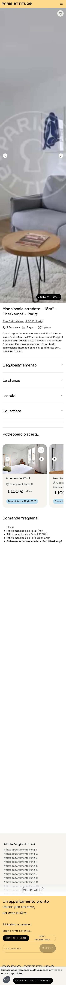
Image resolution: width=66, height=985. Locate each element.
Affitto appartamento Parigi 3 (21, 857)
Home (10, 527)
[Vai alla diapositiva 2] (25, 467)
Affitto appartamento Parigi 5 (21, 866)
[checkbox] (60, 13)
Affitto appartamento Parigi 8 (21, 877)
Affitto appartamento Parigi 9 (21, 882)
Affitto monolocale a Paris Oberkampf (28, 537)
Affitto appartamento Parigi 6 (21, 869)
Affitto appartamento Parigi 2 (21, 853)
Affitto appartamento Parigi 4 (21, 861)
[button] (6, 979)
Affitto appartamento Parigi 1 (20, 849)
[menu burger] (61, 4)
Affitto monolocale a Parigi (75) (25, 530)
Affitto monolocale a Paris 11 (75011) (27, 534)
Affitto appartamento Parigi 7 (21, 874)
